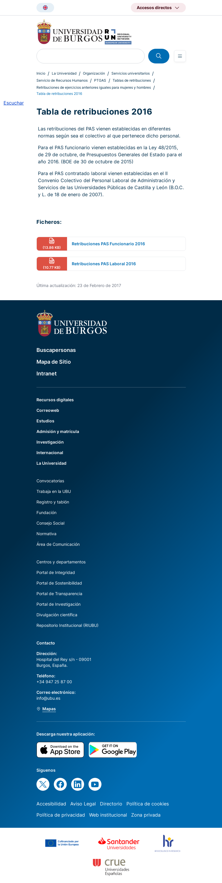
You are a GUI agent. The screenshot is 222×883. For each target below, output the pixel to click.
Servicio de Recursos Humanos (62, 80)
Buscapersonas (56, 350)
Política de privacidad (60, 815)
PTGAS (100, 80)
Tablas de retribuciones (132, 80)
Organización (94, 73)
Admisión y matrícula (57, 431)
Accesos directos (154, 7)
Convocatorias (50, 480)
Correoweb (47, 410)
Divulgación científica (56, 614)
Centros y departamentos (61, 561)
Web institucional (108, 815)
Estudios (45, 420)
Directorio (111, 804)
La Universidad (64, 73)
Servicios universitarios (130, 73)
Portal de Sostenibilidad (59, 582)
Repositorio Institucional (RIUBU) (67, 625)
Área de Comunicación (58, 544)
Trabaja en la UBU (53, 491)
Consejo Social (50, 523)
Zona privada (146, 815)
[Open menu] (180, 56)
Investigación (50, 441)
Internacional (49, 452)
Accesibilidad (51, 804)
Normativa (46, 533)
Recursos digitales (55, 399)
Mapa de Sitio (53, 362)
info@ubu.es (48, 698)
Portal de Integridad (55, 572)
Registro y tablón (52, 501)
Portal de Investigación (58, 604)
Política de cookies (147, 804)
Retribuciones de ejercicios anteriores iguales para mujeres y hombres (93, 87)
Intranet (46, 373)
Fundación (46, 512)
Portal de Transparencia (59, 593)
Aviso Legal (83, 804)
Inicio (40, 73)
